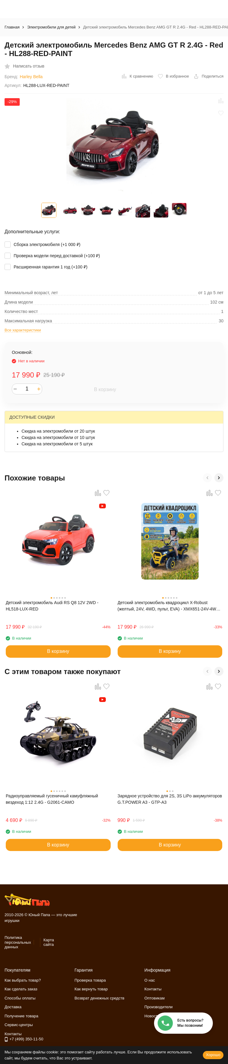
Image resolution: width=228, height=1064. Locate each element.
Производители (158, 1007)
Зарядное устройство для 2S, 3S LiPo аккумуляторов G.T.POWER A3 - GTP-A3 (170, 799)
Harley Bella (31, 76)
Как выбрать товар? (23, 980)
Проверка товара (90, 980)
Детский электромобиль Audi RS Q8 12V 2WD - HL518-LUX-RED (52, 605)
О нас (149, 980)
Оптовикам (154, 998)
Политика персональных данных (18, 942)
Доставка (13, 1007)
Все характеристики (23, 330)
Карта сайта (48, 942)
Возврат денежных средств (99, 998)
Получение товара (21, 1016)
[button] (207, 477)
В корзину (105, 389)
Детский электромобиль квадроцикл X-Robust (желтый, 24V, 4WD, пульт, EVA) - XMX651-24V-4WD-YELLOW (169, 606)
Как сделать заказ (21, 989)
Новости (151, 1016)
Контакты (152, 989)
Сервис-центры (19, 1024)
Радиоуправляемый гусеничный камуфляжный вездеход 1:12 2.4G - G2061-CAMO (52, 799)
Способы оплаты (20, 998)
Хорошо (213, 1054)
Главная (12, 27)
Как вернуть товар (91, 989)
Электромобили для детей (51, 27)
